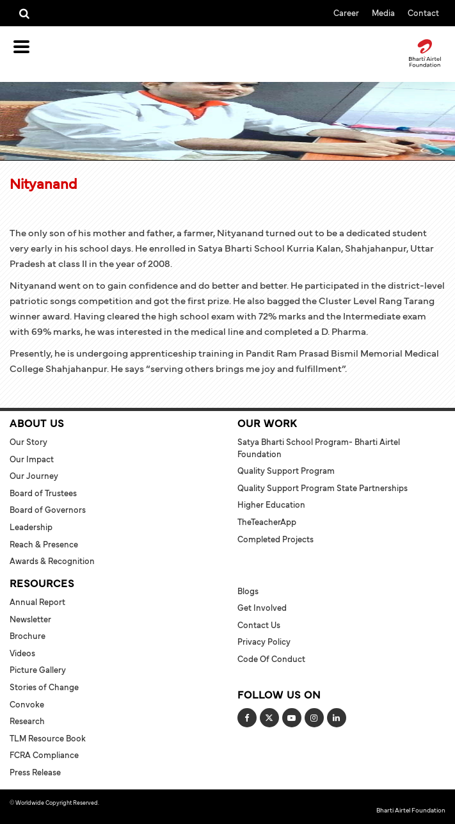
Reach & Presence (44, 544)
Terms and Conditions (128, 802)
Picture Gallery (38, 669)
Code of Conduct (271, 659)
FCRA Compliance (44, 755)
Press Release (35, 772)
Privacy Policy (264, 641)
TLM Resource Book (48, 738)
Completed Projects (275, 539)
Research (27, 721)
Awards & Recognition (52, 561)
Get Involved (262, 607)
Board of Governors (48, 509)
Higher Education (271, 504)
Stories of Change (44, 687)
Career (346, 12)
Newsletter (30, 619)
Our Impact (32, 459)
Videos (22, 653)
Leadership (31, 527)
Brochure (27, 636)
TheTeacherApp (266, 522)
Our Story (28, 442)
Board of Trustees (43, 493)
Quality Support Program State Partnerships (322, 488)
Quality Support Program (286, 470)
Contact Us (258, 625)
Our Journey (34, 475)
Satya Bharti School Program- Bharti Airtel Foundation (318, 448)
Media (383, 12)
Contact (423, 12)
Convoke (27, 704)
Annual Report (37, 602)
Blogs (248, 591)
